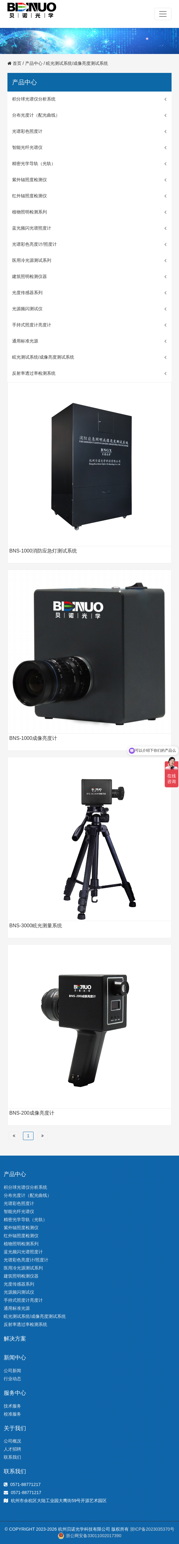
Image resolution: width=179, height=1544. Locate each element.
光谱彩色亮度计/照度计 (34, 244)
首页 (17, 63)
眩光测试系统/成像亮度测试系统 (77, 63)
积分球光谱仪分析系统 (34, 98)
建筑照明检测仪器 (29, 276)
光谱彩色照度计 (27, 131)
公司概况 (12, 1441)
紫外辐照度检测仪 (29, 179)
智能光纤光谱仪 (27, 147)
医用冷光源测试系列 (31, 260)
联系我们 (12, 1457)
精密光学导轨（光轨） (34, 163)
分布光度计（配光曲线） (36, 115)
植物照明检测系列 (29, 211)
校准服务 (12, 1414)
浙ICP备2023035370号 (152, 1529)
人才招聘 (12, 1449)
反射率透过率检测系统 (34, 373)
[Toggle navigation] (163, 14)
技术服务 (12, 1405)
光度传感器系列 (27, 292)
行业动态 (12, 1378)
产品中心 (34, 63)
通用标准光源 (25, 340)
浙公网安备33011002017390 (89, 1535)
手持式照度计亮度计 (31, 324)
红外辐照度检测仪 (29, 195)
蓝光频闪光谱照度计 (31, 228)
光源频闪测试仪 (27, 308)
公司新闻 (12, 1370)
